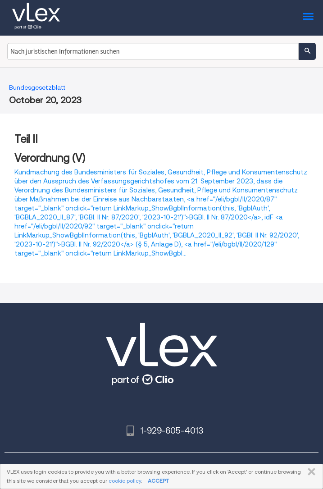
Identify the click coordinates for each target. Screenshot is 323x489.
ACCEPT (158, 481)
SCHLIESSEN (310, 471)
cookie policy (125, 481)
